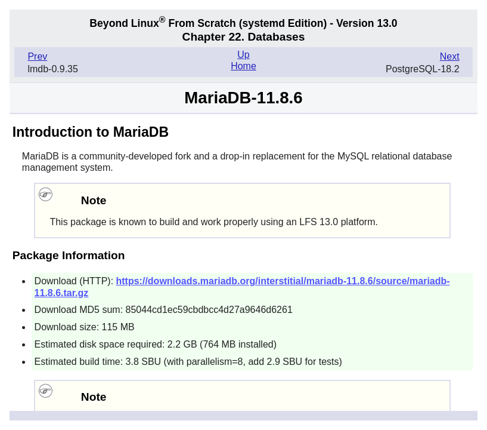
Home (243, 66)
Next (450, 56)
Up (243, 55)
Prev (37, 56)
